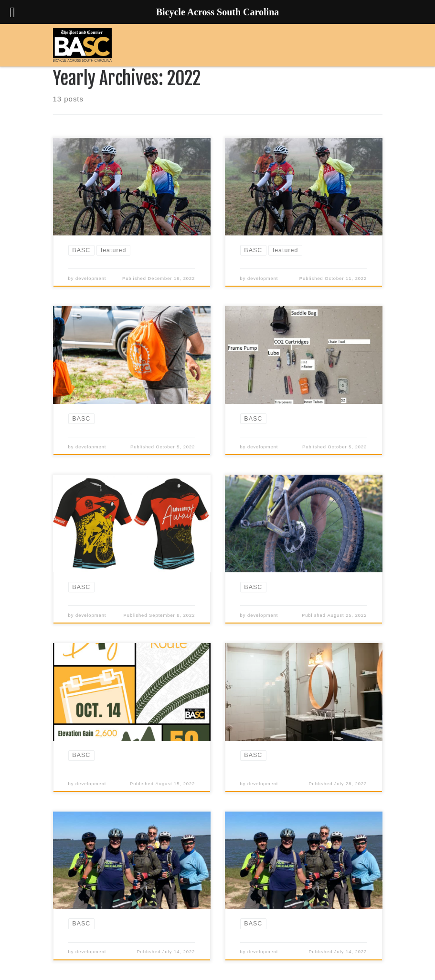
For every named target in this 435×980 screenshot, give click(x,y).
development (90, 278)
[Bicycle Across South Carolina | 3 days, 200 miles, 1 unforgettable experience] (82, 45)
